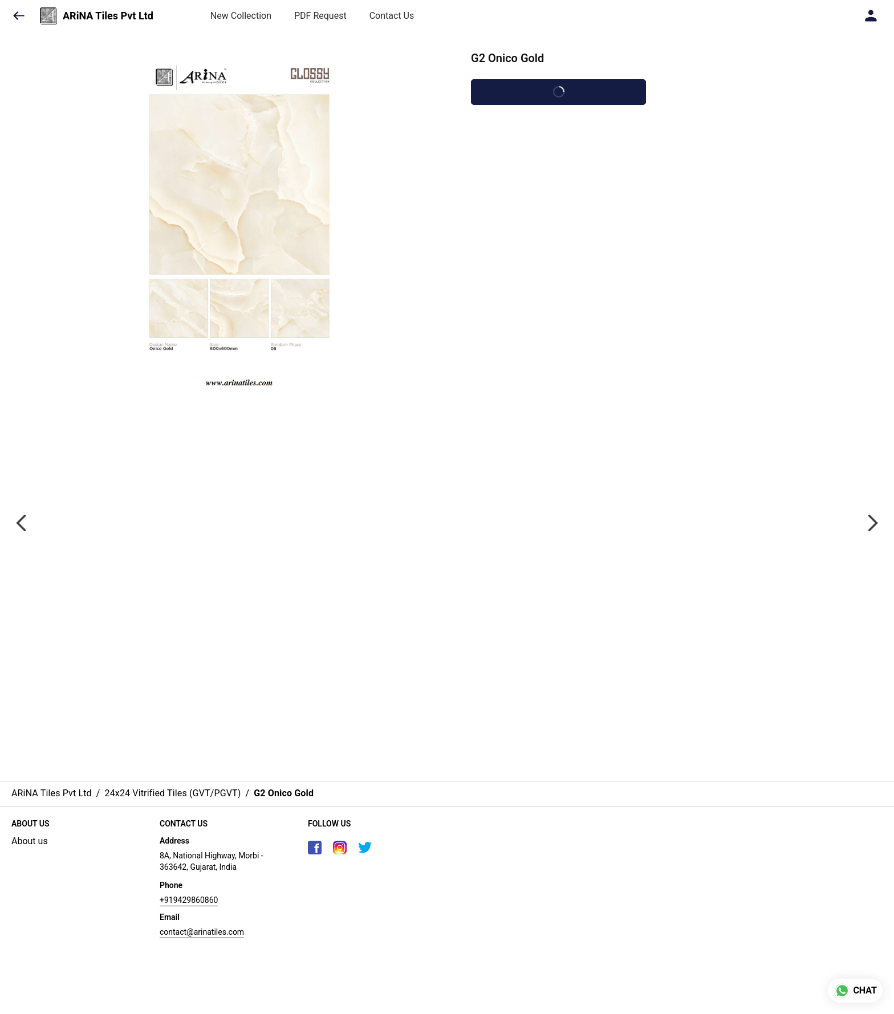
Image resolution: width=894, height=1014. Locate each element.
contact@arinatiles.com (202, 931)
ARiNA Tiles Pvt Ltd (108, 16)
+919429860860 (189, 900)
